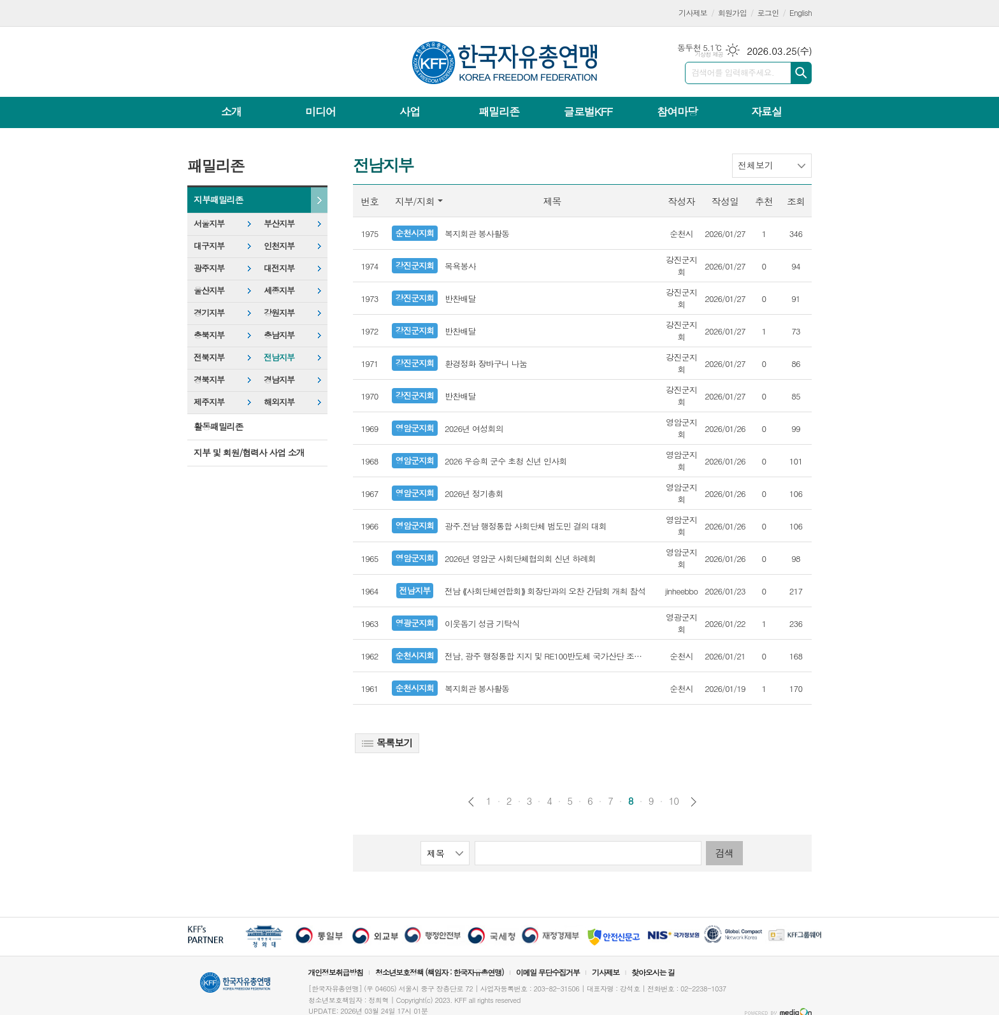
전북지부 (209, 357)
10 (674, 801)
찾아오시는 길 (653, 972)
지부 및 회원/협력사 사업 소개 (249, 452)
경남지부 (279, 379)
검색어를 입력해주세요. (732, 72)
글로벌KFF (588, 111)
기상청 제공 (708, 54)
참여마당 (677, 111)
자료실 (766, 111)
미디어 (320, 111)
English (800, 12)
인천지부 (279, 246)
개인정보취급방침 (335, 972)
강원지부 (279, 312)
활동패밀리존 (218, 426)
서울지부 (209, 223)
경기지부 (209, 312)
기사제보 (693, 12)
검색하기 (801, 73)
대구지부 (209, 246)
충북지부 (209, 335)
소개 (231, 111)
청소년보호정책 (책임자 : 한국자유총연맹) (439, 972)
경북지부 (209, 379)
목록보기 (387, 742)
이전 (471, 802)
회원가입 (732, 12)
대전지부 (279, 268)
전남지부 (279, 357)
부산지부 (279, 223)
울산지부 (209, 290)
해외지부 (279, 402)
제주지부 (209, 402)
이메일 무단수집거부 (548, 972)
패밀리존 (498, 111)
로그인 (768, 12)
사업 (409, 111)
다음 (693, 802)
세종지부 (279, 290)
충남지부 (279, 335)
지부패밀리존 (218, 199)
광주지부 (209, 268)
